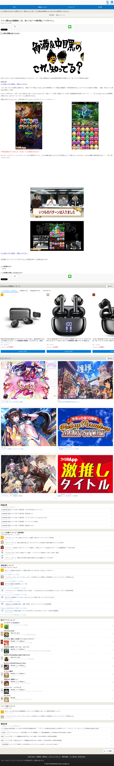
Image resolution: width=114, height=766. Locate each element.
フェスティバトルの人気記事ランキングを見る (12, 581)
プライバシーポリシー (54, 756)
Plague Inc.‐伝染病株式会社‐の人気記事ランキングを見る (14, 608)
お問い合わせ (31, 756)
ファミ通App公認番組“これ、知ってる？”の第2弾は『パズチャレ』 (52, 11)
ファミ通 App (7, 2)
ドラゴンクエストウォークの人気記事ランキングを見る (14, 594)
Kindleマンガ (24, 290)
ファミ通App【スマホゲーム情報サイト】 (11, 11)
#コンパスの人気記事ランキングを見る (10, 574)
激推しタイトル (60, 15)
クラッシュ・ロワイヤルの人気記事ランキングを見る (14, 587)
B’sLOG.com (81, 756)
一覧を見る (110, 286)
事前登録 (51, 15)
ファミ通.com (73, 756)
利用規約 (38, 756)
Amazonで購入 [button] (23, 351)
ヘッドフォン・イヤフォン (9, 290)
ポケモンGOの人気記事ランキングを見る (11, 601)
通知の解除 (65, 756)
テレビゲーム (46, 290)
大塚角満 (4, 268)
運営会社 (44, 756)
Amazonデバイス (35, 290)
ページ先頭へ (108, 751)
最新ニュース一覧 (28, 11)
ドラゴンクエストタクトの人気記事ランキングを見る (14, 614)
